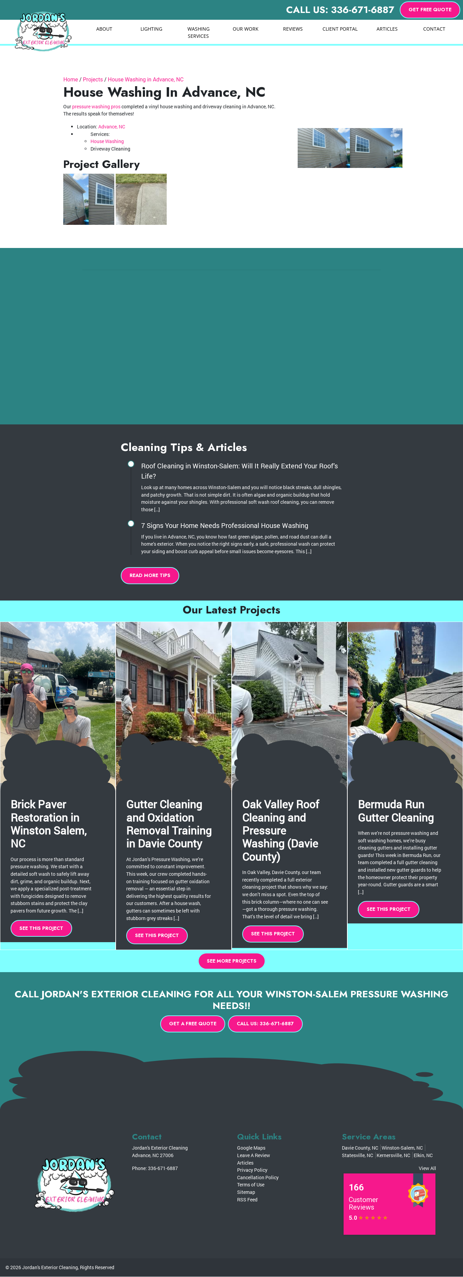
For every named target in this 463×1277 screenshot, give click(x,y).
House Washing (107, 141)
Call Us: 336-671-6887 (340, 10)
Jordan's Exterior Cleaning (50, 1267)
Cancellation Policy (258, 1177)
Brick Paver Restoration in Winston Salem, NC (48, 824)
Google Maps (251, 1148)
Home (70, 79)
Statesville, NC (357, 1155)
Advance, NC (111, 126)
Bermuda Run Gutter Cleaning (396, 810)
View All (427, 1168)
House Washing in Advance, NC (146, 79)
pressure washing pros (96, 106)
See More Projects (231, 960)
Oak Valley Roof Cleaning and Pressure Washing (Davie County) (280, 830)
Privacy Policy (252, 1170)
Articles (245, 1162)
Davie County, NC (360, 1148)
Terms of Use (250, 1185)
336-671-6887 (163, 1168)
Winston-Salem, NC (402, 1148)
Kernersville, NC (393, 1155)
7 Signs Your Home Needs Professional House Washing (224, 525)
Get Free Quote (430, 9)
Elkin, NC (423, 1155)
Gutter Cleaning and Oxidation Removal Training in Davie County (169, 824)
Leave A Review (253, 1155)
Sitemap (246, 1192)
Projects (93, 79)
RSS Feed (247, 1200)
